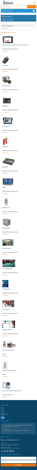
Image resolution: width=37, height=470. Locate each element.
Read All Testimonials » (7, 432)
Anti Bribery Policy (5, 414)
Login (2, 410)
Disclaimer (3, 413)
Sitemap (2, 415)
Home (2, 407)
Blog (3, 417)
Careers (2, 409)
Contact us (3, 411)
